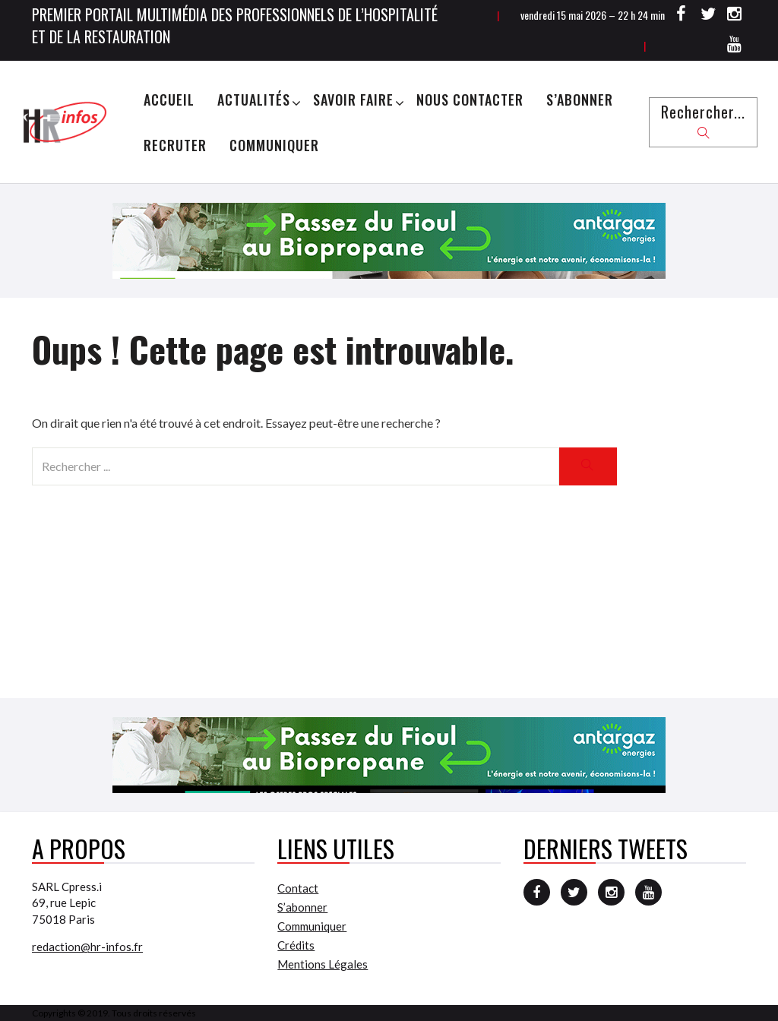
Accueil (169, 99)
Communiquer (274, 145)
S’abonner (579, 99)
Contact (297, 888)
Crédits (296, 945)
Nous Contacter (469, 99)
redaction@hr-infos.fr (87, 946)
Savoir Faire (353, 99)
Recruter (175, 145)
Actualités (253, 99)
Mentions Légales (322, 964)
